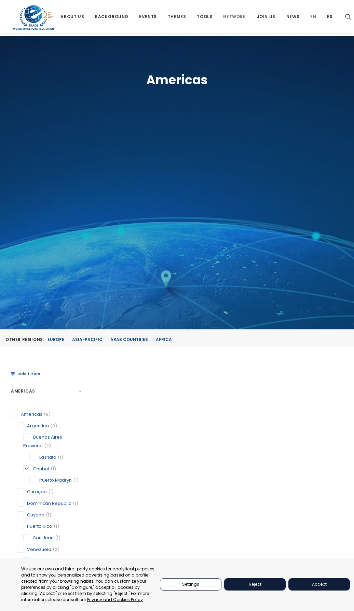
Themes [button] (177, 18)
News (293, 18)
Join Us (266, 18)
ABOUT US (260, 435)
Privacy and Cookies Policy (115, 599)
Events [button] (148, 18)
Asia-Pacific (87, 142)
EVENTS (257, 452)
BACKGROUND (264, 478)
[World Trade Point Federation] (33, 18)
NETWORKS (261, 486)
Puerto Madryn (179, 353)
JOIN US (257, 495)
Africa (164, 142)
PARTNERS (260, 443)
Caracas (120, 343)
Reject (255, 584)
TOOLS (256, 469)
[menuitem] (73, 18)
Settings (190, 584)
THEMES (257, 460)
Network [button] (235, 18)
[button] (348, 18)
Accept (319, 584)
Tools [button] (205, 18)
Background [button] (111, 18)
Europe (55, 142)
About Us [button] (73, 18)
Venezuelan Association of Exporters (247, 350)
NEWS (255, 503)
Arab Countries (129, 142)
